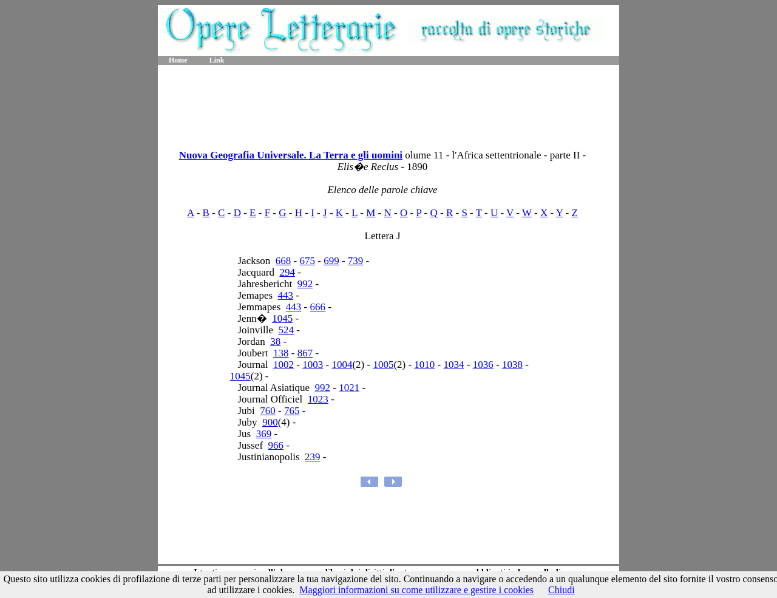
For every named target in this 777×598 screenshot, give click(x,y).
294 (287, 272)
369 (264, 434)
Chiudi (561, 590)
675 (308, 261)
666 (318, 307)
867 (305, 353)
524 (286, 330)
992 (305, 284)
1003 (312, 364)
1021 (349, 387)
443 (286, 295)
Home (178, 60)
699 (331, 261)
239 (313, 457)
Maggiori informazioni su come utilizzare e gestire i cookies (416, 590)
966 (276, 445)
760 (268, 410)
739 (356, 261)
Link (217, 60)
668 (283, 261)
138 (281, 353)
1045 (282, 318)
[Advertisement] (388, 103)
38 (275, 341)
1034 (454, 364)
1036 (483, 364)
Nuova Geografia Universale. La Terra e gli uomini (290, 155)
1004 (341, 364)
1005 (383, 364)
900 (270, 422)
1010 (424, 364)
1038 (512, 364)
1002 (283, 364)
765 (292, 410)
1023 (318, 399)
